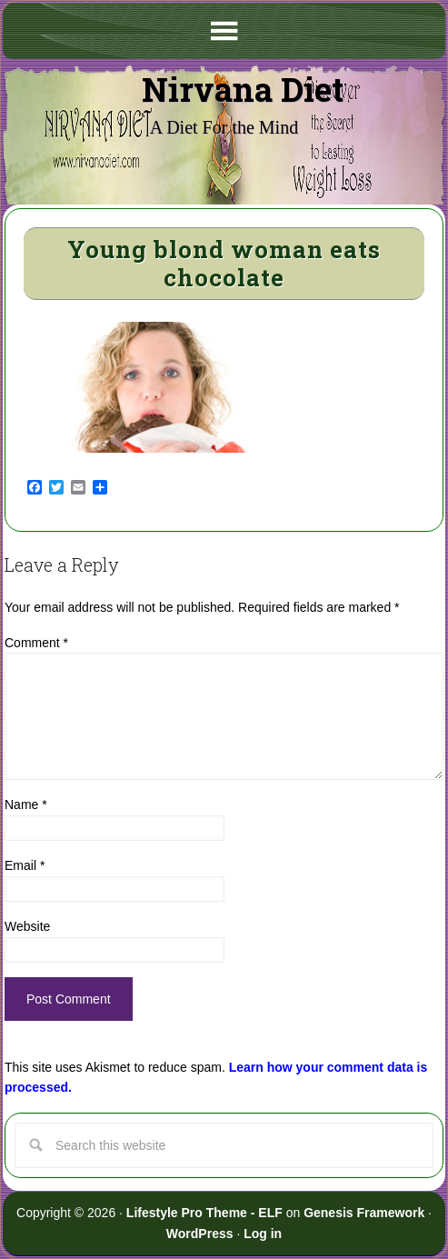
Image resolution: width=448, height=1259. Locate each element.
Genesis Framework (364, 1212)
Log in (263, 1233)
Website (27, 926)
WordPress (200, 1233)
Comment (36, 642)
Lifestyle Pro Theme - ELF (204, 1212)
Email (25, 865)
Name (26, 804)
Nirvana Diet (242, 89)
